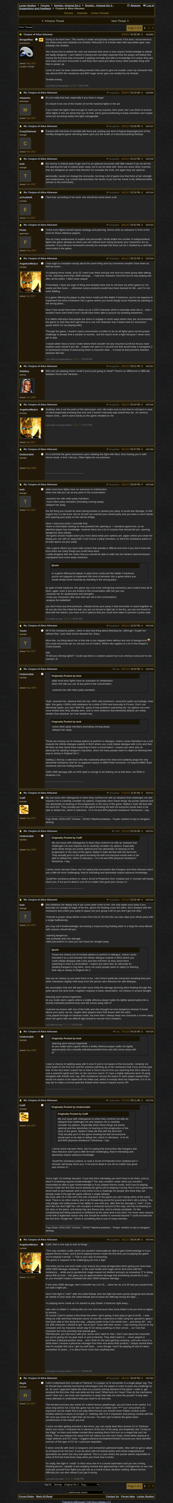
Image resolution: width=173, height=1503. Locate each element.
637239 (150, 159)
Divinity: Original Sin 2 (67, 5)
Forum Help (128, 1496)
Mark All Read (44, 1496)
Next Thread (121, 20)
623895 (150, 93)
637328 (150, 1031)
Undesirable (113, 1100)
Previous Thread (52, 20)
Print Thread (25, 27)
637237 (150, 126)
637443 (150, 1240)
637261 (150, 366)
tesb (116, 669)
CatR (116, 831)
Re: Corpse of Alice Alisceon (40, 92)
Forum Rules (26, 1496)
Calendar (82, 13)
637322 (150, 831)
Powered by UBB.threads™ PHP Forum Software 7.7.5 (86, 1502)
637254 (150, 225)
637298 (150, 626)
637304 (150, 669)
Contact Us (112, 1496)
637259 (150, 258)
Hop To (48, 1485)
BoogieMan (113, 93)
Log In (148, 5)
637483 (150, 1378)
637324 (150, 900)
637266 (150, 405)
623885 (150, 34)
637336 (150, 1100)
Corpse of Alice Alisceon (38, 34)
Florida (31, 66)
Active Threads (100, 13)
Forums (45, 5)
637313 (150, 793)
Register (134, 5)
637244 (150, 192)
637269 (150, 449)
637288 (150, 484)
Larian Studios (27, 5)
